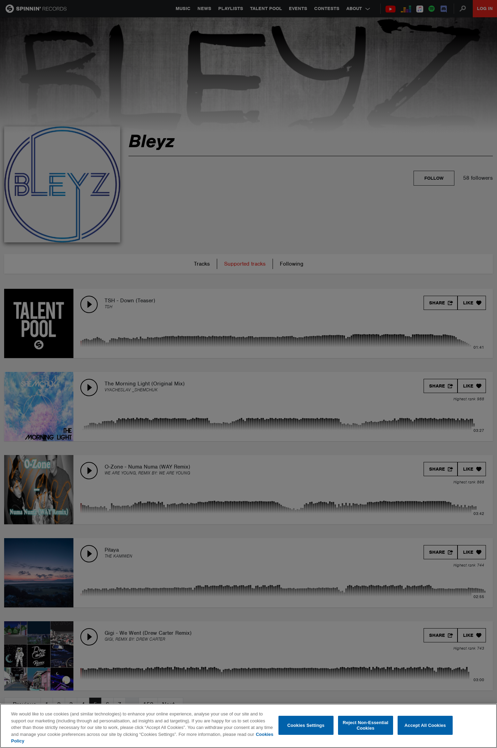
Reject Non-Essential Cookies (365, 725)
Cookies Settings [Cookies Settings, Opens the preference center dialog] (306, 725)
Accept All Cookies (425, 725)
